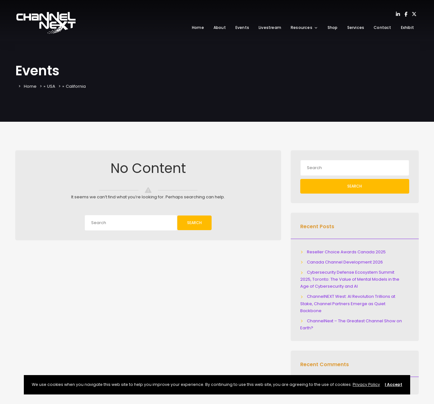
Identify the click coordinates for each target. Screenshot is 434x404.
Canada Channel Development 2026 (345, 262)
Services (355, 27)
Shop (333, 27)
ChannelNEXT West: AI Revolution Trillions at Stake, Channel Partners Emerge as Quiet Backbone (348, 303)
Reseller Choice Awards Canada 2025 (346, 252)
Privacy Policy (366, 384)
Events (242, 27)
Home (198, 27)
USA (51, 86)
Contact (382, 27)
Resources (304, 27)
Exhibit (407, 27)
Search (194, 222)
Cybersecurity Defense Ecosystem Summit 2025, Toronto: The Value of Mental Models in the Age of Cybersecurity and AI (349, 279)
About (220, 27)
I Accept (393, 384)
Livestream (270, 27)
